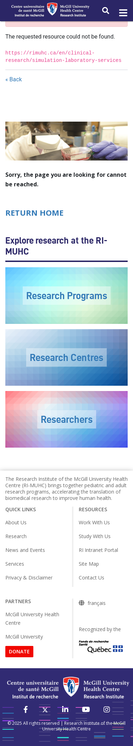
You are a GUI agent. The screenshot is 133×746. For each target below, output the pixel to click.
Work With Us (94, 522)
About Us (16, 522)
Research (16, 536)
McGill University (24, 636)
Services (14, 563)
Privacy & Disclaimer (28, 577)
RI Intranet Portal (98, 550)
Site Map (89, 563)
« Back (13, 79)
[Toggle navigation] (123, 13)
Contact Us (91, 577)
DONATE (19, 651)
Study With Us (95, 536)
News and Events (25, 550)
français (97, 603)
